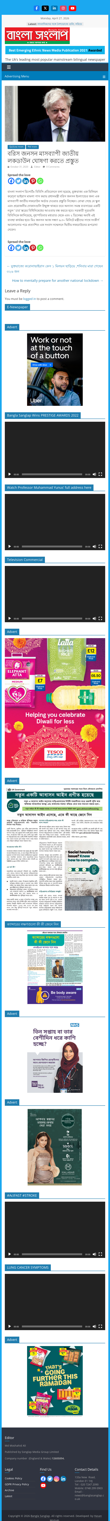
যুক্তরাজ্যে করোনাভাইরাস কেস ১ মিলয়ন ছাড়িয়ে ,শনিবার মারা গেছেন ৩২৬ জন (55, 269)
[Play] (10, 474)
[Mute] (94, 474)
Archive (9, 1490)
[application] (55, 450)
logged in (29, 299)
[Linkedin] (25, 181)
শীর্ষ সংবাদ (32, 146)
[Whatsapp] (40, 181)
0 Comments (51, 166)
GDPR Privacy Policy (17, 1484)
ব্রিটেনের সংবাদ (16, 146)
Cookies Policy (13, 1478)
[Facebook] (11, 181)
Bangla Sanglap (37, 35)
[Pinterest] (33, 181)
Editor (37, 166)
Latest (8, 1496)
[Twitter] (18, 181)
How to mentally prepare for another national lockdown (57, 280)
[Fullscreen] (100, 474)
